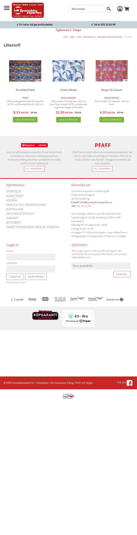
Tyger (72, 37)
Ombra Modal (68, 90)
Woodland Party (25, 90)
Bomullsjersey (89, 37)
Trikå (79, 37)
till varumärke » (34, 168)
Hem (65, 37)
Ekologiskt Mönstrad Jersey (110, 37)
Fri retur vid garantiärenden (36, 24)
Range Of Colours (111, 90)
